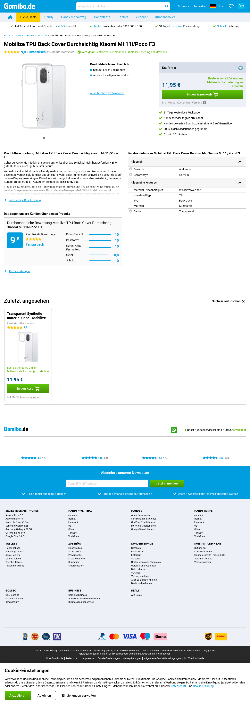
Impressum (89, 658)
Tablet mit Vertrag (14, 565)
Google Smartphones (142, 529)
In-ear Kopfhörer (76, 558)
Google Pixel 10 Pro (15, 536)
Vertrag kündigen (140, 576)
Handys (136, 510)
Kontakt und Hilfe (207, 543)
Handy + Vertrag (80, 510)
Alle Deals (136, 595)
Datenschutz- (179, 686)
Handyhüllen (75, 548)
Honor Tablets (12, 548)
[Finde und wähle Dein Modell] (123, 6)
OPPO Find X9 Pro (15, 532)
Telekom (72, 532)
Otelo (71, 529)
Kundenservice (165, 17)
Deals (135, 590)
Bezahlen (136, 548)
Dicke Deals (28, 17)
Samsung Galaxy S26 (16, 525)
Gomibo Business (77, 595)
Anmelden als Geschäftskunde (84, 598)
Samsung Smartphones (143, 518)
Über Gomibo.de (54, 658)
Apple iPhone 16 (14, 518)
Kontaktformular (203, 551)
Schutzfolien (74, 551)
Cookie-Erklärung (203, 686)
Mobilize (42, 35)
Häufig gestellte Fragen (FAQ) (209, 555)
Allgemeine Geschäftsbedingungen (162, 658)
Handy (48, 17)
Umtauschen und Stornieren (146, 562)
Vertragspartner (202, 562)
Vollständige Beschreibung (22, 200)
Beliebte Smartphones (22, 510)
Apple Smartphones (141, 515)
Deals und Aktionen (141, 583)
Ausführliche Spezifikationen (107, 93)
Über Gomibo (12, 595)
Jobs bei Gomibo (203, 558)
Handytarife (102, 17)
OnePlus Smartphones (143, 522)
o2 (69, 525)
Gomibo (10, 590)
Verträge (135, 572)
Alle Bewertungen (17, 271)
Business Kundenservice (81, 602)
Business (74, 590)
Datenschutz (12, 602)
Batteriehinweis (139, 569)
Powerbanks (74, 555)
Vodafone (73, 536)
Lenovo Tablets (13, 558)
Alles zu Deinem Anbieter (144, 579)
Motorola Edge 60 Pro (17, 522)
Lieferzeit (136, 555)
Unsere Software (14, 598)
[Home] (10, 17)
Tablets (123, 17)
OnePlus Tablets (13, 562)
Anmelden (200, 6)
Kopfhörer (73, 562)
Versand (135, 558)
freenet (72, 518)
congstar (73, 515)
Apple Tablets (12, 555)
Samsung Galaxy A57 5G (18, 529)
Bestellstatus (138, 551)
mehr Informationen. (160, 653)
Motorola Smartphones (143, 525)
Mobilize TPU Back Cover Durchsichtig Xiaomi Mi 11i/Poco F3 (82, 35)
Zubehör (141, 17)
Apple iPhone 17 (14, 515)
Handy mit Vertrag (73, 17)
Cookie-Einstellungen (109, 658)
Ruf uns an (200, 548)
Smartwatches (76, 565)
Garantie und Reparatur (143, 565)
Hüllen (30, 35)
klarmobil (73, 522)
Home (7, 35)
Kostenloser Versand (30, 397)
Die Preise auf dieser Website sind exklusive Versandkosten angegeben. (177, 650)
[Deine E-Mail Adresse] (107, 483)
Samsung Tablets (14, 551)
